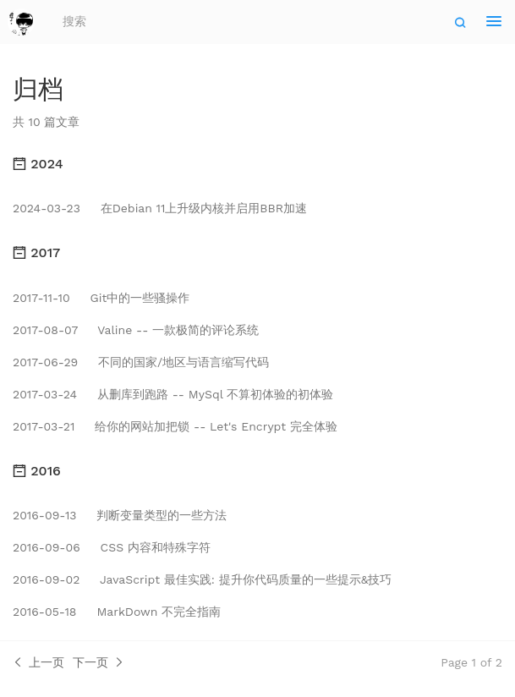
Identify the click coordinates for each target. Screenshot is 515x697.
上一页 (38, 662)
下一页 (98, 662)
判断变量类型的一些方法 (120, 515)
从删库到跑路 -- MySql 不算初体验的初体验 (173, 394)
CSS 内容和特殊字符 (112, 547)
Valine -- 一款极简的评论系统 (136, 330)
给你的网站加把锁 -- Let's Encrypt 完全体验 (175, 426)
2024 (38, 164)
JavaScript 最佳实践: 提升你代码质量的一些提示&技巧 (202, 579)
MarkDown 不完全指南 (117, 611)
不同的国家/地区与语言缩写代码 (141, 362)
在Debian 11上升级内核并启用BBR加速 (160, 208)
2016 (37, 471)
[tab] (257, 164)
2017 (36, 252)
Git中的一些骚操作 (101, 298)
